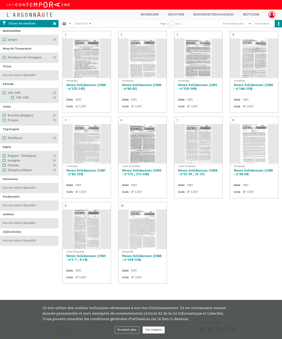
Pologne (13, 120)
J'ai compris (153, 330)
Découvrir (176, 14)
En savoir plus (126, 330)
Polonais (13, 165)
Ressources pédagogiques (213, 14)
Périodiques (15, 138)
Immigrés (14, 160)
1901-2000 (14, 93)
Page (163, 23)
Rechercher (150, 14)
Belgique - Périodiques (22, 156)
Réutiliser (251, 14)
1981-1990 (22, 97)
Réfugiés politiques (20, 170)
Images (12, 40)
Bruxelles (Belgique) (20, 115)
